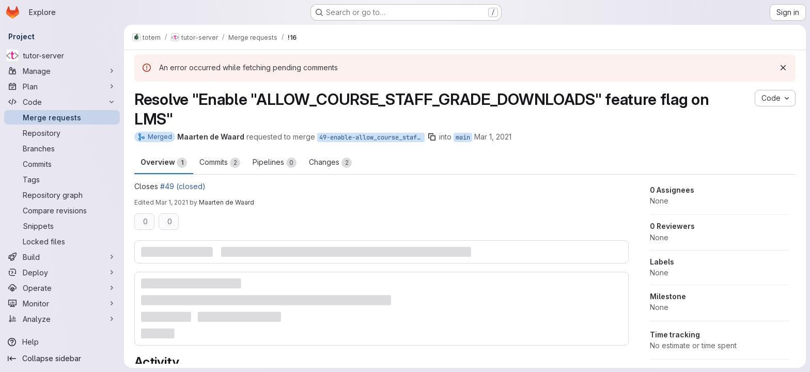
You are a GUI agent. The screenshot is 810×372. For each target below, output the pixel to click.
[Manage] (62, 71)
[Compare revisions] (62, 210)
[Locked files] (62, 241)
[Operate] (62, 288)
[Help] (62, 342)
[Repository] (62, 133)
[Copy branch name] (432, 137)
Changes (330, 163)
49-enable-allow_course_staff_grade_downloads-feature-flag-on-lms (372, 137)
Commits (219, 163)
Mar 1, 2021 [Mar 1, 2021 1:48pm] (171, 202)
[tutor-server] (62, 55)
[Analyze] (62, 319)
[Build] (62, 257)
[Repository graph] (62, 195)
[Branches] (62, 148)
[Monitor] (62, 303)
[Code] (62, 102)
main (463, 137)
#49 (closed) (183, 186)
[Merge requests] (62, 117)
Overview (164, 163)
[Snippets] (62, 226)
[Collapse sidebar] (62, 358)
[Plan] (62, 86)
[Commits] (62, 164)
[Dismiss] (783, 67)
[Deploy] (62, 272)
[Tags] (62, 179)
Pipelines (275, 163)
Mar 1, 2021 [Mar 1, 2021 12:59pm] (492, 136)
